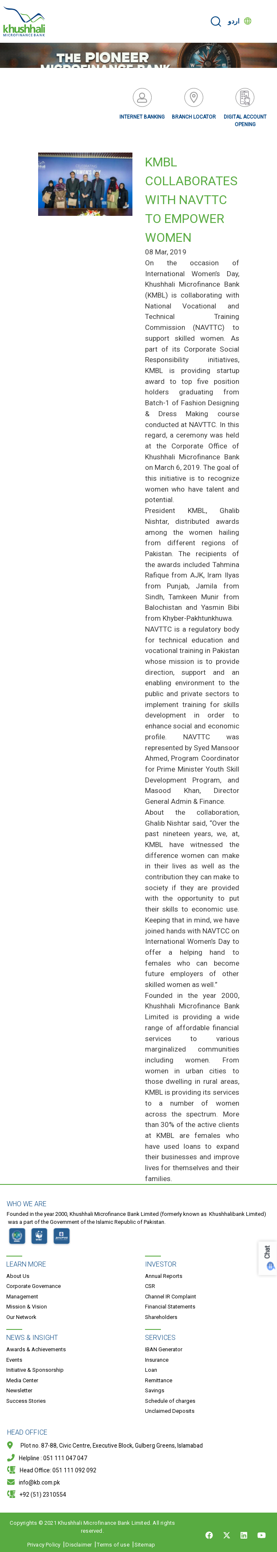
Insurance (156, 1360)
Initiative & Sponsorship (35, 1370)
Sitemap (145, 1545)
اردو (233, 21)
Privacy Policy (44, 1545)
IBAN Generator (163, 1349)
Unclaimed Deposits (169, 1411)
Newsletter (19, 1390)
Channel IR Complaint (170, 1296)
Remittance (158, 1380)
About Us (17, 1276)
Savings (154, 1390)
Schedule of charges (170, 1401)
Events (14, 1360)
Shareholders (161, 1317)
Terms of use (113, 1545)
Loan (151, 1370)
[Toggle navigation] (265, 21)
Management (22, 1296)
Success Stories (26, 1401)
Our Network (21, 1317)
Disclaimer (78, 1545)
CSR (150, 1286)
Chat (268, 1252)
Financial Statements (170, 1306)
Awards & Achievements (36, 1349)
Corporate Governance (33, 1286)
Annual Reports (163, 1276)
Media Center (22, 1380)
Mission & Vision (26, 1306)
